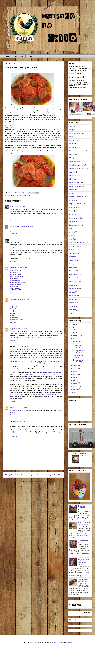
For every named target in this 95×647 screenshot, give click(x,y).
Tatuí (70, 313)
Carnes (71, 154)
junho (75, 374)
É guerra (72, 193)
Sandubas (72, 303)
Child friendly (73, 161)
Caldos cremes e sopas (77, 151)
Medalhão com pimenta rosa (83, 580)
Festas (71, 211)
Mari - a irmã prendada (77, 242)
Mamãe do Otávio (15, 226)
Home (8, 56)
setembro (76, 365)
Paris (71, 264)
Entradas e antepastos (20, 195)
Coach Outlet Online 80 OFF (52, 361)
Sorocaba (72, 310)
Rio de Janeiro (74, 288)
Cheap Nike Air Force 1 (54, 355)
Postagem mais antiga (54, 475)
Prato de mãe (73, 274)
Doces (71, 190)
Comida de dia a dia (76, 165)
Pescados (72, 267)
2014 (73, 327)
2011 (73, 392)
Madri (71, 235)
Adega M (72, 130)
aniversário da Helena (19, 116)
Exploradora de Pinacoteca (83, 507)
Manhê (71, 239)
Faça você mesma (75, 204)
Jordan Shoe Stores (28, 375)
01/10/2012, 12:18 (18, 240)
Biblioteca (72, 140)
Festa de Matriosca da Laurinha (78, 345)
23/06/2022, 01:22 (22, 407)
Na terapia (72, 253)
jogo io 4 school (28, 337)
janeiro (75, 389)
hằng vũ (12, 329)
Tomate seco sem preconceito (79, 361)
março (75, 383)
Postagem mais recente (13, 475)
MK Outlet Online (47, 390)
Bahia (71, 137)
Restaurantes (73, 281)
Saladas (72, 292)
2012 (73, 333)
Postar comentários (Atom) (36, 481)
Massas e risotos (75, 246)
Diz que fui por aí (75, 186)
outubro (76, 341)
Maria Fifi (83, 455)
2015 (73, 324)
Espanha (72, 200)
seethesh (13, 407)
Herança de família (75, 218)
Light (70, 228)
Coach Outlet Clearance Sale (48, 394)
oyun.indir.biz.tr (14, 428)
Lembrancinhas (74, 225)
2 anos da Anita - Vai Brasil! (84, 542)
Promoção (72, 278)
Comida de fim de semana (78, 168)
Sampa (71, 299)
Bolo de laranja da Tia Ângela (79, 351)
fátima (12, 206)
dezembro (76, 335)
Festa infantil (73, 207)
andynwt (54, 642)
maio (75, 377)
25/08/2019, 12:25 (21, 329)
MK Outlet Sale (15, 369)
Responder (13, 220)
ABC (70, 126)
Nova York (72, 260)
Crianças (72, 172)
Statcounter (73, 620)
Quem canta (19, 56)
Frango (71, 214)
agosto (75, 368)
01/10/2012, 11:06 (20, 206)
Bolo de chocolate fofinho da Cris (84, 523)
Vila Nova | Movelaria (79, 454)
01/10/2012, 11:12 (27, 226)
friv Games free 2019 (16, 337)
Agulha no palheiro (75, 133)
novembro (76, 338)
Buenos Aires (73, 147)
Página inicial (34, 475)
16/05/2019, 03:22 (23, 299)
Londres (72, 232)
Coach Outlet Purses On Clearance (50, 373)
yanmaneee (13, 299)
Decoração (73, 175)
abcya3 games (38, 337)
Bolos (71, 144)
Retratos (72, 285)
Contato (30, 56)
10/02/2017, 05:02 (22, 267)
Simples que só (74, 306)
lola (11, 240)
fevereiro (76, 386)
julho (75, 371)
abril (75, 380)
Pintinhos (72, 271)
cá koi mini (47, 337)
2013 (73, 330)
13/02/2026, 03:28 (22, 421)
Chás (71, 158)
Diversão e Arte (74, 183)
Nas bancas (73, 257)
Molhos (71, 250)
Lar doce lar (73, 221)
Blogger (69, 642)
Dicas (71, 179)
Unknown (13, 267)
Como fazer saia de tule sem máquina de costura (83, 561)
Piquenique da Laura (78, 356)
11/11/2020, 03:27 (22, 346)
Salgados (30, 195)
